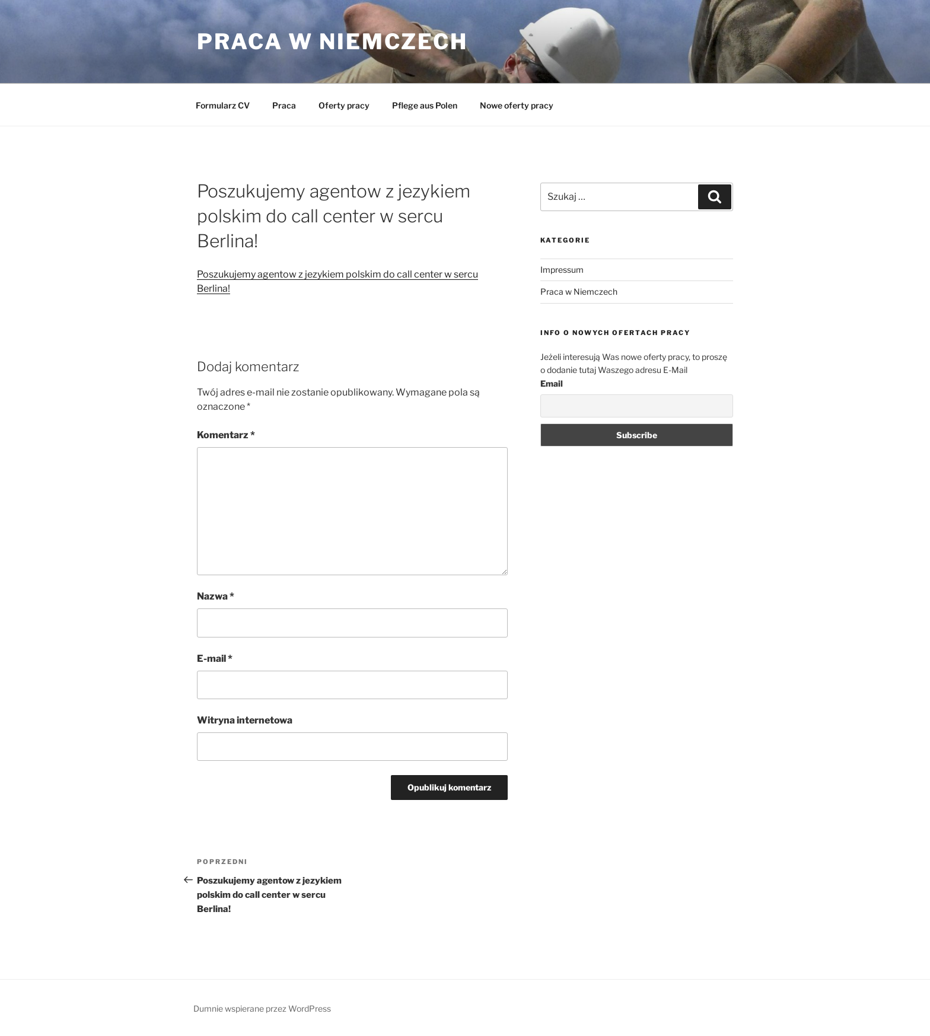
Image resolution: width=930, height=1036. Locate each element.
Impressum (562, 269)
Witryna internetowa (244, 720)
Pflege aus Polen (424, 105)
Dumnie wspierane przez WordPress (262, 1008)
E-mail (214, 658)
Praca (284, 105)
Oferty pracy (344, 105)
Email (551, 383)
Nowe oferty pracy (516, 105)
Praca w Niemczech (332, 41)
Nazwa (215, 596)
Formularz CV (223, 105)
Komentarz (226, 435)
